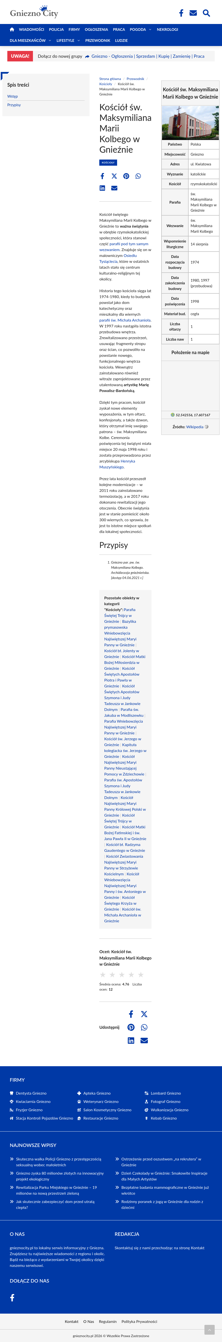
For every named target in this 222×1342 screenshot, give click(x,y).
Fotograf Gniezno (165, 1101)
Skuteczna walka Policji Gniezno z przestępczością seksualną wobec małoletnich (58, 1162)
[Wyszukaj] (206, 12)
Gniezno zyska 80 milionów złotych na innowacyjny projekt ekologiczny (60, 1176)
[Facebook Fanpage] (180, 13)
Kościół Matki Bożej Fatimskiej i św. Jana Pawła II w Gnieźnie (125, 832)
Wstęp (12, 96)
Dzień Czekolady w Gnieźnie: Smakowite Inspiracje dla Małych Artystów (164, 1176)
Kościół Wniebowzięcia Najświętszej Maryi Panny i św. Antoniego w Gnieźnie (125, 885)
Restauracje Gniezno (100, 1118)
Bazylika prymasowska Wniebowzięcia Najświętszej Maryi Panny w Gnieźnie (120, 633)
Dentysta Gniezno (31, 1093)
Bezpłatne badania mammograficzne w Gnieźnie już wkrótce (165, 1190)
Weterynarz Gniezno (101, 1101)
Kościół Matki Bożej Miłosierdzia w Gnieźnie (124, 662)
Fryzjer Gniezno (29, 1109)
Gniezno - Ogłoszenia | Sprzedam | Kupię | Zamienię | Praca (147, 56)
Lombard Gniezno (166, 1093)
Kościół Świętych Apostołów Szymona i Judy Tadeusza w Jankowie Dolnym (122, 697)
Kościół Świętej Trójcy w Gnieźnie (119, 821)
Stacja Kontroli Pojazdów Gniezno (44, 1118)
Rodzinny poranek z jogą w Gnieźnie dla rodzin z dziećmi (162, 1204)
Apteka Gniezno (97, 1093)
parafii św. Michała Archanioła (125, 320)
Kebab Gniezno (164, 1118)
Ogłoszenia (96, 29)
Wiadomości (31, 29)
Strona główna (110, 79)
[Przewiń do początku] (209, 1330)
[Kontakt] (193, 13)
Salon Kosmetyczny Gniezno (107, 1109)
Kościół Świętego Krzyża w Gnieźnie (120, 903)
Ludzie (121, 40)
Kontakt (197, 1247)
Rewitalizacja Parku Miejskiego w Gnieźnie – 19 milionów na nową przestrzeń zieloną (56, 1190)
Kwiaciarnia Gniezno (33, 1101)
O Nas (88, 1321)
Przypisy (14, 105)
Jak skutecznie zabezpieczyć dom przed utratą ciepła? (55, 1204)
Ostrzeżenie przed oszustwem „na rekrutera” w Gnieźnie (161, 1162)
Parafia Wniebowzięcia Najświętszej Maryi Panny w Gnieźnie (123, 727)
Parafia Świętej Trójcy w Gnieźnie (119, 615)
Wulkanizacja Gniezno (169, 1109)
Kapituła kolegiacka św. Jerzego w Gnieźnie (125, 750)
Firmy (74, 29)
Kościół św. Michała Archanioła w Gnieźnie (122, 915)
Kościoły (105, 84)
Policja (56, 29)
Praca (119, 29)
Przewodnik (97, 40)
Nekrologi (167, 29)
